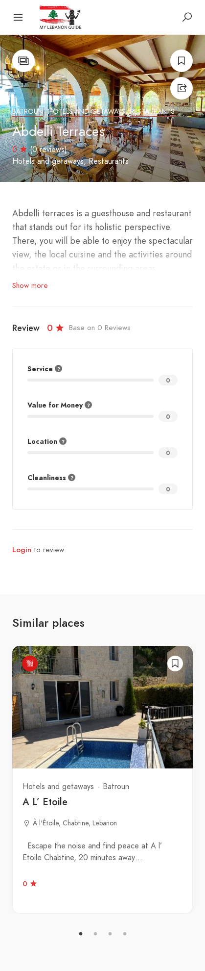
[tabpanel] (102, 780)
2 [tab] (95, 934)
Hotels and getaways (86, 111)
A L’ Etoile (45, 802)
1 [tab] (81, 934)
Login (21, 550)
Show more (30, 285)
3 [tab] (110, 934)
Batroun (27, 111)
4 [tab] (125, 934)
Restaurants (152, 111)
